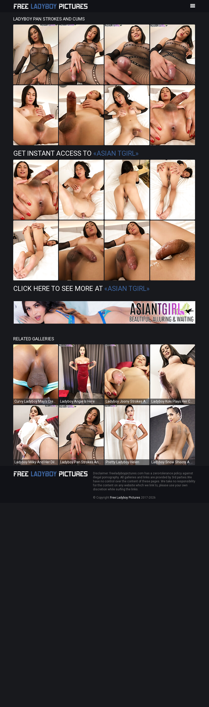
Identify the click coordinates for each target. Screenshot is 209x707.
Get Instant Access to (76, 153)
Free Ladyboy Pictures (125, 497)
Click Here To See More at (81, 289)
